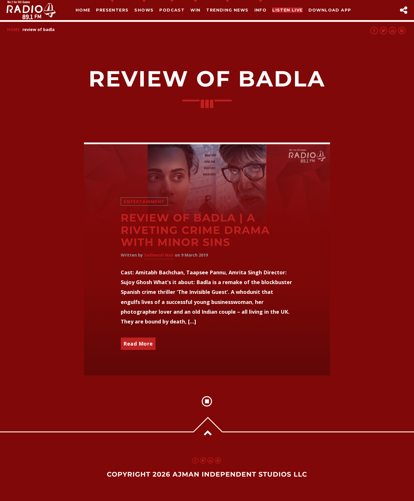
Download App (329, 10)
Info (260, 10)
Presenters (112, 10)
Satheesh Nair (159, 255)
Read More (138, 343)
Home (83, 10)
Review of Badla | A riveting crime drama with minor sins (195, 230)
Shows (144, 10)
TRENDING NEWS (227, 10)
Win (195, 10)
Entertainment (144, 201)
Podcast (172, 10)
